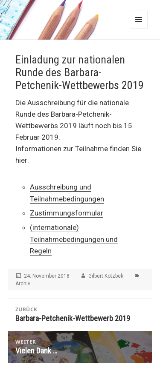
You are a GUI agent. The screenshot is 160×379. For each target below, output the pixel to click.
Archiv (22, 284)
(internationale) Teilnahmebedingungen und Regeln (74, 239)
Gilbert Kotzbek (105, 276)
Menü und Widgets (139, 20)
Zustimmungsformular (66, 213)
